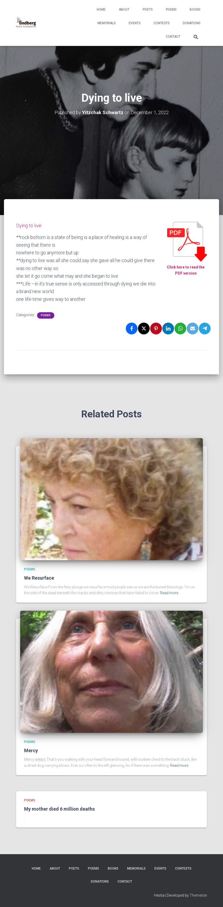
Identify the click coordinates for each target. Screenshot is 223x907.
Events (134, 23)
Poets (148, 9)
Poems (171, 9)
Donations (191, 23)
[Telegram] (205, 328)
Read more (169, 593)
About (124, 9)
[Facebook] (131, 328)
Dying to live (28, 225)
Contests (162, 23)
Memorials (106, 23)
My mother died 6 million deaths (59, 809)
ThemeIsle (198, 895)
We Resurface (39, 578)
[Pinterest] (156, 328)
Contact (173, 36)
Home (101, 9)
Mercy (31, 750)
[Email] (192, 328)
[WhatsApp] (180, 328)
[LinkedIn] (168, 328)
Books (195, 9)
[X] (144, 328)
